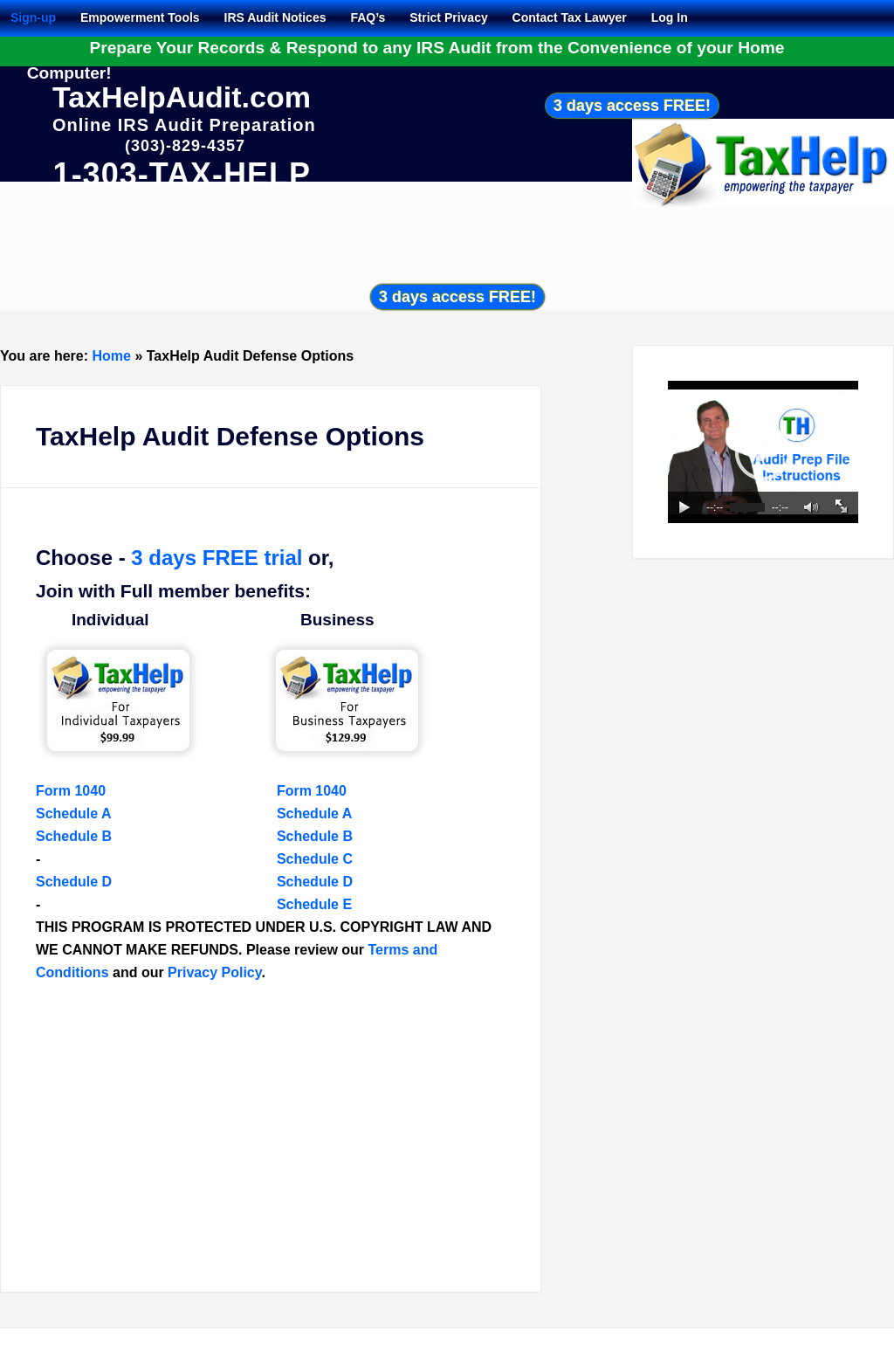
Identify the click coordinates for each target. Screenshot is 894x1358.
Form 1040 (71, 790)
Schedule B (74, 836)
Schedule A (74, 813)
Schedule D (74, 881)
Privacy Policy (214, 972)
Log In (669, 17)
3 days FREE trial (216, 557)
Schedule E (314, 904)
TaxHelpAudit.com (181, 97)
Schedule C (315, 858)
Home (112, 355)
